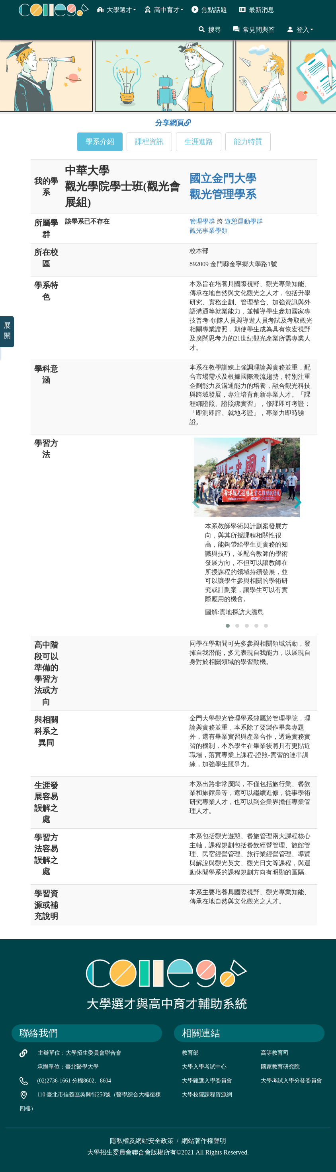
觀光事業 (208, 230)
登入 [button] (300, 29)
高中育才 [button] (164, 9)
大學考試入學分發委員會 (291, 1081)
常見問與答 (254, 29)
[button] (227, 626)
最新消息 (256, 9)
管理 (202, 221)
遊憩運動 (244, 221)
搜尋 (209, 29)
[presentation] (195, 502)
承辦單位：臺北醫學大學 (68, 1067)
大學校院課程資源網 (207, 1095)
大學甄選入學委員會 (207, 1081)
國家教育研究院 (280, 1067)
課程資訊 (149, 142)
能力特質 (248, 142)
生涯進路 (198, 142)
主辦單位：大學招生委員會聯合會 (79, 1053)
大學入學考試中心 (204, 1067)
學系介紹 (100, 142)
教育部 (190, 1053)
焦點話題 (209, 9)
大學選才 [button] (116, 9)
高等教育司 (275, 1053)
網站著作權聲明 (204, 1140)
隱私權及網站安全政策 (142, 1140)
